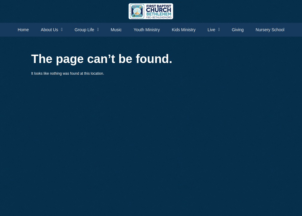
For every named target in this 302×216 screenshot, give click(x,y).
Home (23, 29)
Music (116, 29)
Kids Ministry (184, 29)
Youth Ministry (147, 29)
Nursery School (270, 29)
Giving (238, 29)
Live (214, 30)
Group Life (87, 30)
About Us (52, 30)
